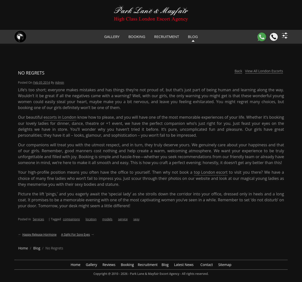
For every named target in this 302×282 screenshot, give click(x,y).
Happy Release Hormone (39, 234)
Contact (207, 264)
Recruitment (166, 36)
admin (59, 82)
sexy (136, 219)
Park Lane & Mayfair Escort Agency (154, 274)
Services (38, 219)
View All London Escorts (264, 71)
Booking (136, 36)
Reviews (108, 264)
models (107, 219)
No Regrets (31, 73)
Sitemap (224, 264)
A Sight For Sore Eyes (75, 234)
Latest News (183, 264)
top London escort (211, 172)
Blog (165, 264)
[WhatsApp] (261, 37)
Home (76, 264)
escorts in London (60, 117)
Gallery (111, 36)
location (91, 219)
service (123, 219)
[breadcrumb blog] (36, 248)
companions (71, 219)
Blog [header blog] (193, 36)
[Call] (273, 37)
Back (238, 71)
